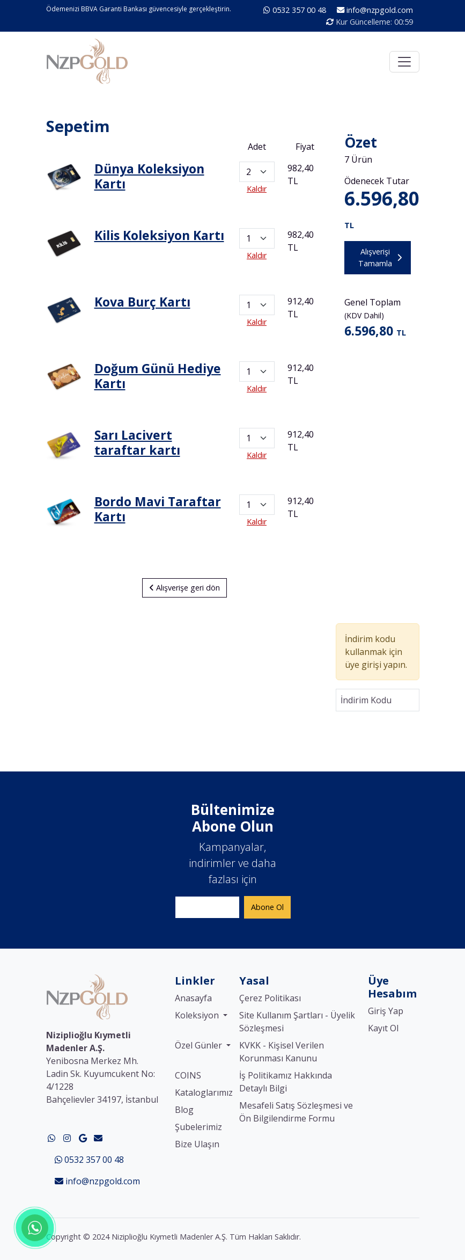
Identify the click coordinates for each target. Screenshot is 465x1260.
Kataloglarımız (204, 1092)
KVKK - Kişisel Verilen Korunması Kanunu (281, 1051)
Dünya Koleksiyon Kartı (149, 176)
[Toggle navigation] (404, 61)
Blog (184, 1110)
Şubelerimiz (198, 1127)
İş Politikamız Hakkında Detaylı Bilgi (285, 1081)
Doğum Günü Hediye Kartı (157, 376)
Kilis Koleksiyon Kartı (159, 235)
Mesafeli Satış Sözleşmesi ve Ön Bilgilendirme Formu (296, 1111)
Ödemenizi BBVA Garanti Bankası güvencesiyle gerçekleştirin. (138, 8)
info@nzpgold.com (375, 10)
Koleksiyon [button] (198, 1015)
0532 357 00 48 (295, 10)
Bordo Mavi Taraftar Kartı (157, 509)
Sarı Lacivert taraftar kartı (137, 442)
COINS (188, 1075)
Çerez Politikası (270, 998)
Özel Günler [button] (199, 1045)
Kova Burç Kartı (142, 301)
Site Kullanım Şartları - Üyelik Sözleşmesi (297, 1021)
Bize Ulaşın (197, 1144)
